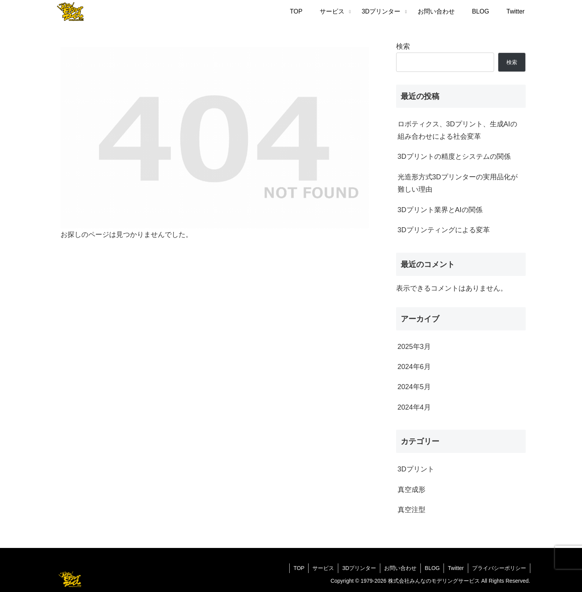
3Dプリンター (359, 568)
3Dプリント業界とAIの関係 (440, 210)
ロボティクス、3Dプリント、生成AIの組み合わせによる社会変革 (457, 130)
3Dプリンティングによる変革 (444, 230)
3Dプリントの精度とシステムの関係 (454, 156)
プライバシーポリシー (499, 568)
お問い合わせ (400, 568)
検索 (403, 46)
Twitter (456, 568)
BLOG (432, 568)
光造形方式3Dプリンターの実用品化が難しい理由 (458, 183)
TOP (299, 568)
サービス (323, 568)
